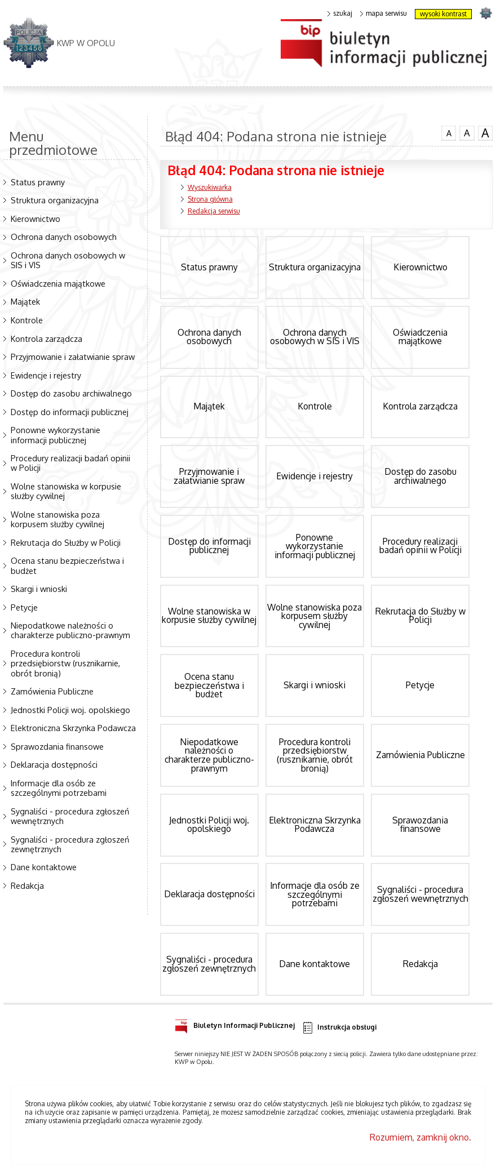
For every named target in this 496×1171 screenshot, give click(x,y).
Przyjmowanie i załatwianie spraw (73, 356)
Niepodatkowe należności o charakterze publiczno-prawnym (70, 630)
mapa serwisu (383, 13)
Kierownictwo (35, 218)
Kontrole (27, 320)
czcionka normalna (448, 132)
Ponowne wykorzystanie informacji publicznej (55, 434)
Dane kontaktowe (44, 867)
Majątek (25, 301)
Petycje (24, 607)
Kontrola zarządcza (46, 338)
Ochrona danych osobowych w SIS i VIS (68, 260)
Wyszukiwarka (210, 187)
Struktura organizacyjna (55, 200)
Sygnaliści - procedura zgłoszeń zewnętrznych (70, 844)
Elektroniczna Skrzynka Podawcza (73, 728)
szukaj (339, 13)
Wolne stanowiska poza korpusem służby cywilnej (57, 519)
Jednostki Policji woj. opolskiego (70, 710)
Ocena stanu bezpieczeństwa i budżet (67, 565)
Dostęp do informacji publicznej (70, 412)
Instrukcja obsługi (339, 1028)
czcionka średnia (466, 132)
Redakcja (27, 885)
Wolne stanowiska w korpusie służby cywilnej (66, 491)
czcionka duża (485, 133)
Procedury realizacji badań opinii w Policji (70, 463)
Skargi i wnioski (39, 589)
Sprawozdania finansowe (57, 746)
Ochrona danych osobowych (64, 236)
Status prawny (38, 182)
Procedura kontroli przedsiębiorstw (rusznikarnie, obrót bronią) (65, 663)
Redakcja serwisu (214, 211)
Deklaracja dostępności (54, 764)
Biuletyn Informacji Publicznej (235, 1023)
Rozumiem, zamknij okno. (420, 1137)
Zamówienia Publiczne (52, 691)
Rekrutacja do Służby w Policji (66, 542)
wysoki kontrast (443, 14)
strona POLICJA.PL (486, 13)
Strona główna (210, 199)
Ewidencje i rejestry (46, 375)
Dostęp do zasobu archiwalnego (71, 393)
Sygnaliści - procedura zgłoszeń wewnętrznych (70, 816)
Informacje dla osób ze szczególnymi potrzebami (59, 788)
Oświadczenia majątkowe (58, 283)
